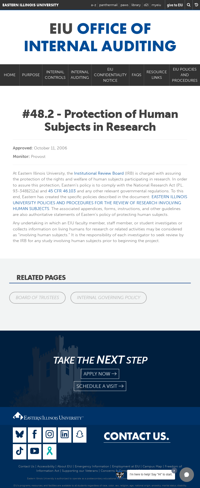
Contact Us (26, 466)
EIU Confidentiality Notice (110, 75)
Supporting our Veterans (80, 470)
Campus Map (152, 466)
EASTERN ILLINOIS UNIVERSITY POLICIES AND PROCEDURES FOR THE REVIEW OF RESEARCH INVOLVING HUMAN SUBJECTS (100, 202)
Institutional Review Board (99, 173)
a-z (93, 5)
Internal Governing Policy (108, 297)
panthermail (108, 5)
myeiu (156, 5)
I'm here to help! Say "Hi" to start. (151, 474)
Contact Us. (136, 436)
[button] (186, 474)
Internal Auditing (80, 75)
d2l (146, 5)
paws (124, 5)
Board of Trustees (37, 297)
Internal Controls (55, 75)
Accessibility (45, 466)
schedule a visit (100, 386)
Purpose (31, 75)
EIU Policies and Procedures (185, 75)
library (136, 5)
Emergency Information (92, 466)
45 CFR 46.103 (62, 190)
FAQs (136, 75)
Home (9, 75)
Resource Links (156, 75)
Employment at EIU (126, 466)
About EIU (64, 466)
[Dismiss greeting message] (174, 470)
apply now (100, 374)
